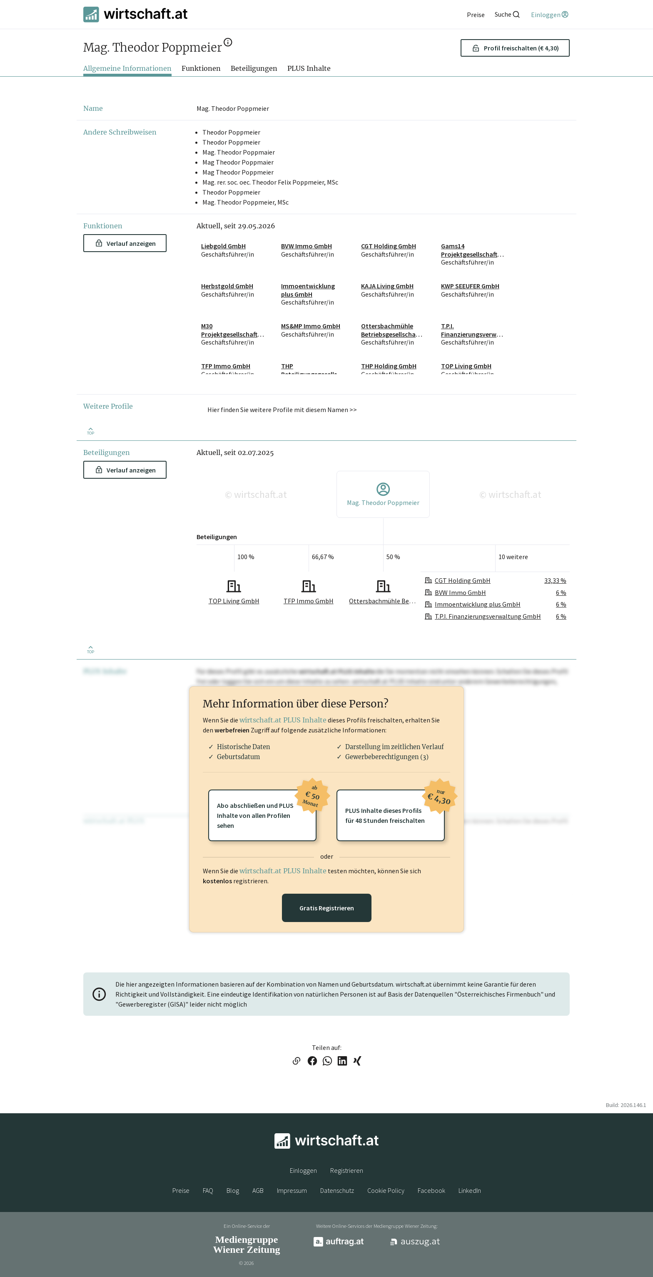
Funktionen (201, 68)
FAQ (208, 1190)
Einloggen (303, 1170)
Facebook (431, 1190)
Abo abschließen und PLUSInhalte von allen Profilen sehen (267, 810)
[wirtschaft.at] (135, 14)
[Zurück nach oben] (90, 431)
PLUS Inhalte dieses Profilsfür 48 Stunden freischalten (395, 807)
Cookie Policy (385, 1190)
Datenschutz (337, 1190)
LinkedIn (470, 1190)
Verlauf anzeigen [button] (125, 243)
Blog (233, 1190)
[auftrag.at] (339, 1244)
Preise (180, 1190)
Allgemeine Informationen (127, 68)
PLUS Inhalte (309, 68)
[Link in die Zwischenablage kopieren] (296, 1061)
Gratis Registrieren (326, 908)
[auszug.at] (415, 1245)
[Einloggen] (550, 15)
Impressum (292, 1190)
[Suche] (508, 14)
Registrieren (346, 1170)
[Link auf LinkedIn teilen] (342, 1061)
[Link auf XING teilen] (357, 1061)
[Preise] (476, 15)
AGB (258, 1190)
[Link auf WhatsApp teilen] (327, 1061)
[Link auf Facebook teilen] (312, 1061)
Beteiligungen (254, 68)
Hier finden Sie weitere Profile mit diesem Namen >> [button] (282, 409)
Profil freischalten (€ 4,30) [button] (515, 48)
